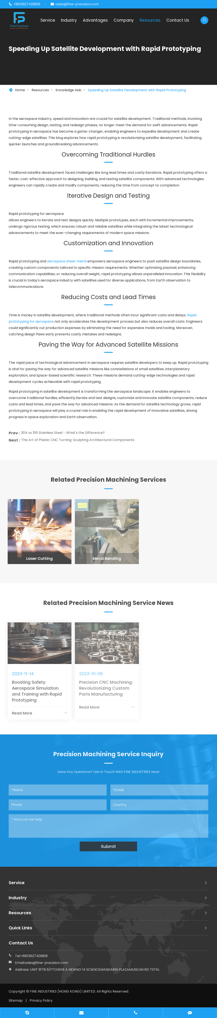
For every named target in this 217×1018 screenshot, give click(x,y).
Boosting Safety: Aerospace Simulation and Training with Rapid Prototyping (34, 691)
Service (47, 20)
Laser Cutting (36, 558)
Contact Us (177, 20)
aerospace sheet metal (66, 261)
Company (124, 20)
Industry (69, 20)
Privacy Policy (41, 1000)
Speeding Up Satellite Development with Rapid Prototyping (137, 90)
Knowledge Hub (68, 90)
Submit (108, 844)
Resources (150, 20)
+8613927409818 (26, 4)
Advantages (95, 20)
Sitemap (16, 1000)
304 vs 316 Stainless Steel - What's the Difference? (63, 430)
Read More (36, 713)
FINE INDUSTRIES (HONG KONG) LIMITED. (63, 991)
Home (20, 90)
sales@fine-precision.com (77, 4)
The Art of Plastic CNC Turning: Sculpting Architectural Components (77, 437)
